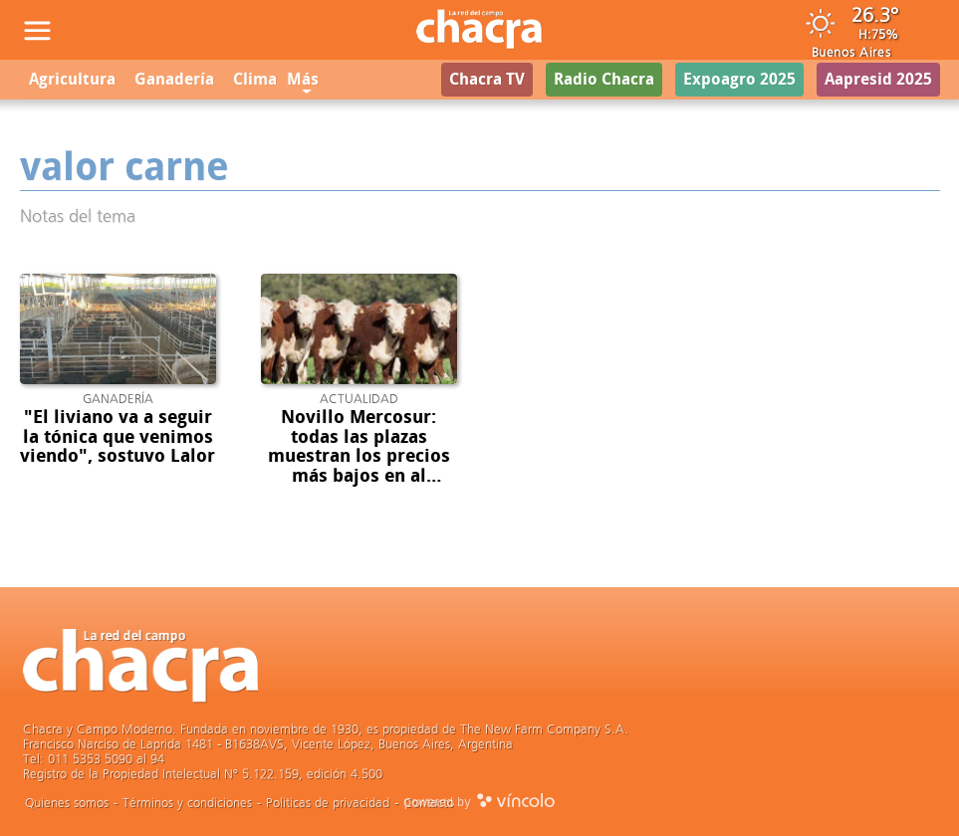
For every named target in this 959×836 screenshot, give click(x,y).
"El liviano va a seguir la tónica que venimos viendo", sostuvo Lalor (117, 437)
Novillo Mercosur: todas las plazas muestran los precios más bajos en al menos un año (359, 456)
